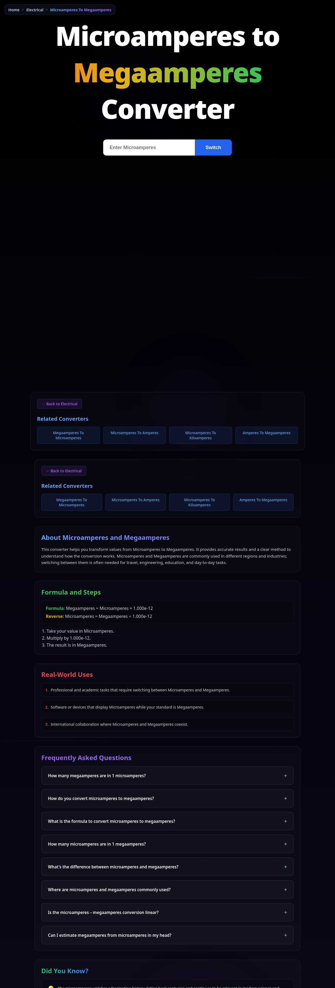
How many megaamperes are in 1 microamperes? (167, 775)
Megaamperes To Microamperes (68, 435)
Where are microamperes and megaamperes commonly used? (167, 889)
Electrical (34, 9)
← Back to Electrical (59, 403)
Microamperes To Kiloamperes (200, 435)
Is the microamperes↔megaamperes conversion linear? (167, 912)
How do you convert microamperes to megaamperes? (167, 798)
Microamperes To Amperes (134, 432)
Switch (213, 147)
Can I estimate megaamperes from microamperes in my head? (167, 935)
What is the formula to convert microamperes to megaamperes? (167, 821)
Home (14, 9)
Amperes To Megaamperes (267, 432)
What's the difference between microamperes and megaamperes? (167, 866)
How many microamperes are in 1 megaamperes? (167, 843)
